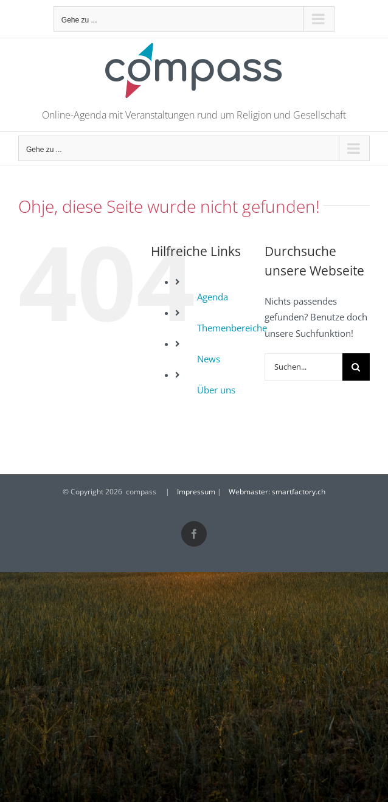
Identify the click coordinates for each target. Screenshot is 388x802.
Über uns (216, 390)
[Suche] (356, 367)
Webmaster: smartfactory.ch (277, 491)
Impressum (196, 491)
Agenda (212, 297)
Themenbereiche (232, 328)
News (208, 359)
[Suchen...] (303, 367)
